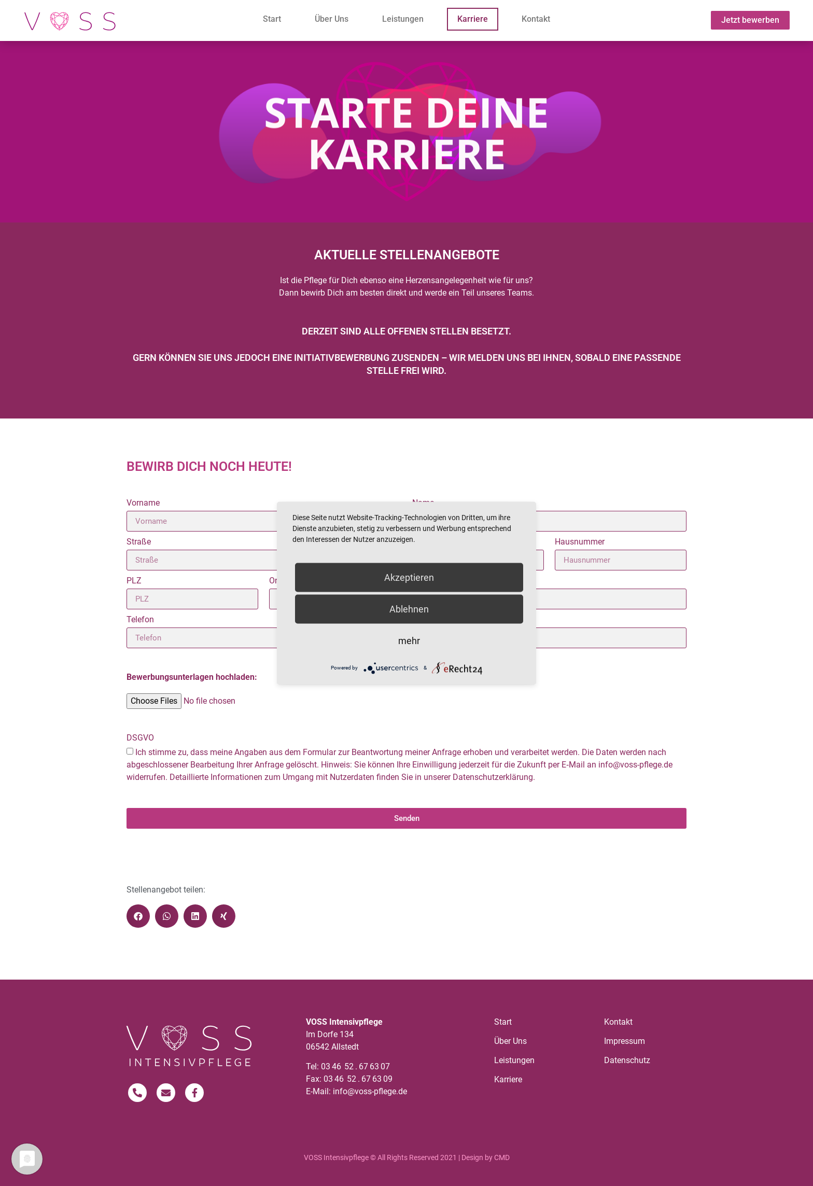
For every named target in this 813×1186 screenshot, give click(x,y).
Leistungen (403, 19)
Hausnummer (580, 542)
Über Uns (331, 19)
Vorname (143, 503)
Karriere (472, 19)
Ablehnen (409, 608)
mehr (409, 640)
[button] (138, 916)
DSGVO (140, 738)
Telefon (140, 620)
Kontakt (536, 19)
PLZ (134, 581)
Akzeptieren (409, 576)
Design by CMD (485, 1157)
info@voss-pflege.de (370, 1091)
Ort (274, 581)
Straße (139, 542)
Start (272, 19)
